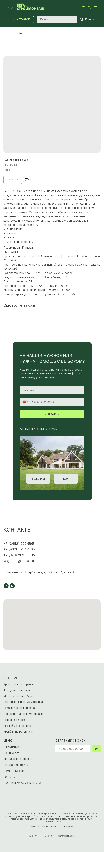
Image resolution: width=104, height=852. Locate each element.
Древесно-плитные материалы (23, 713)
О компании (11, 747)
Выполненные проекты (17, 758)
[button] (83, 7)
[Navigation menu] (95, 7)
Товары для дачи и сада (19, 707)
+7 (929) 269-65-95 (19, 555)
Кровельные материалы (18, 684)
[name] (52, 390)
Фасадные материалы (17, 690)
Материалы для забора (18, 696)
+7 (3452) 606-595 (18, 544)
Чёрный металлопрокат (18, 725)
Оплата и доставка (15, 764)
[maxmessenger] (12, 585)
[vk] (6, 585)
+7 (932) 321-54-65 (19, 549)
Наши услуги (11, 753)
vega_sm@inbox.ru (18, 561)
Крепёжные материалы (18, 731)
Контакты (9, 776)
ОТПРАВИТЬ (52, 413)
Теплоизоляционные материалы (24, 702)
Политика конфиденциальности (23, 782)
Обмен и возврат (14, 770)
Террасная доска (14, 719)
